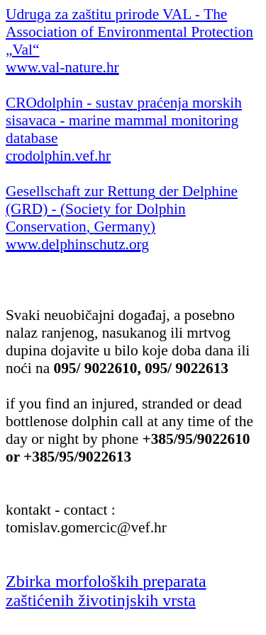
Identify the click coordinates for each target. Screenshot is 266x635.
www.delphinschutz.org (77, 244)
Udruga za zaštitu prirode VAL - (129, 32)
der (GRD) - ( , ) (122, 209)
